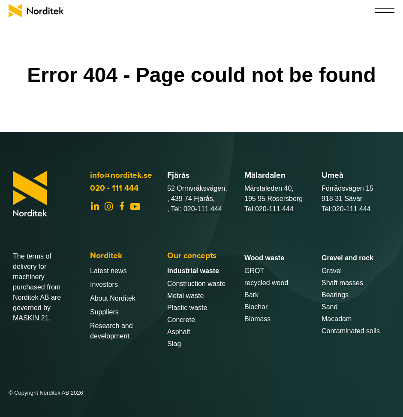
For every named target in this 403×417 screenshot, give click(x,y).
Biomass (257, 319)
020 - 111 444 (114, 188)
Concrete (181, 319)
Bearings (335, 294)
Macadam (337, 319)
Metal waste (185, 295)
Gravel (332, 270)
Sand (329, 306)
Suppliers (104, 312)
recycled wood (266, 282)
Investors (104, 284)
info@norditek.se (121, 175)
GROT (254, 270)
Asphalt (178, 331)
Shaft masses (342, 282)
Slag (174, 343)
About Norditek (112, 298)
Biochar (256, 306)
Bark (251, 294)
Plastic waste (187, 307)
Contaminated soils (351, 331)
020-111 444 (202, 209)
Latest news (108, 270)
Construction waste (196, 283)
